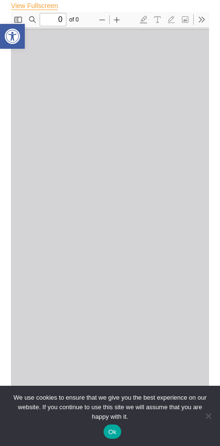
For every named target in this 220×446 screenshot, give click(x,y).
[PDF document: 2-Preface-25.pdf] (110, 227)
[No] (208, 416)
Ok (112, 431)
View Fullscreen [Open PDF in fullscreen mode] (34, 6)
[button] (12, 36)
